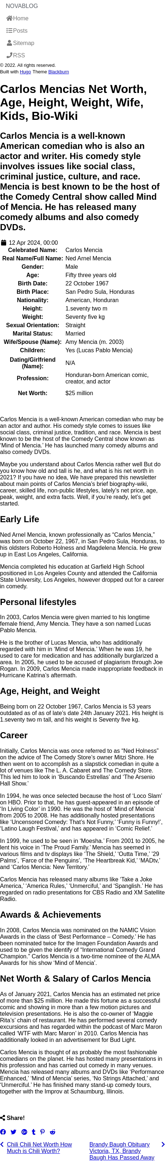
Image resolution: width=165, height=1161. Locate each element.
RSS (15, 55)
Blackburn (58, 71)
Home (17, 18)
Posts (17, 31)
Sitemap (20, 43)
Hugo (25, 71)
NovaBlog (22, 6)
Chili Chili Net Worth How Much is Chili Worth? (39, 1147)
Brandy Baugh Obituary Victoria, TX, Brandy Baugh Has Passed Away (121, 1151)
